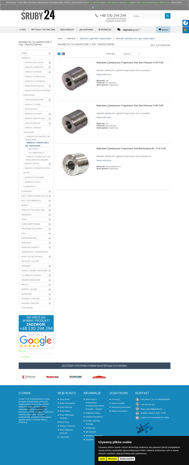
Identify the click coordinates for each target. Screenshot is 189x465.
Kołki (24, 219)
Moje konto (67, 393)
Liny (23, 233)
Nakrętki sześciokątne (33, 62)
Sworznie (26, 242)
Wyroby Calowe (29, 289)
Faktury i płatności (67, 426)
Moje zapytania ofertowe (66, 431)
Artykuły (26, 356)
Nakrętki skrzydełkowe (34, 86)
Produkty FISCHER (30, 261)
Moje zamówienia (67, 403)
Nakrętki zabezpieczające (35, 118)
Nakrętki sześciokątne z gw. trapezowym (37, 138)
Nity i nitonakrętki (30, 200)
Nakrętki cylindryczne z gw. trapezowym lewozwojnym (37, 158)
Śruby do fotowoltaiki (33, 210)
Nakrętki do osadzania (34, 177)
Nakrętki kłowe (30, 109)
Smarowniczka (28, 238)
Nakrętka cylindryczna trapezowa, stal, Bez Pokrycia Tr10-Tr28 (130, 63)
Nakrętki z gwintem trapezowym (32, 130)
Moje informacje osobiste (67, 416)
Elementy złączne (30, 298)
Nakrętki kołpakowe (33, 72)
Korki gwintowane (30, 224)
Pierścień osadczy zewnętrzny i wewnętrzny (34, 249)
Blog (22, 350)
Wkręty (25, 205)
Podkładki (26, 191)
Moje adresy (65, 411)
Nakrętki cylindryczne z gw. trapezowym (37, 144)
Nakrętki (25, 58)
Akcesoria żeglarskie (31, 228)
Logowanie (64, 437)
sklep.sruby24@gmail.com (151, 409)
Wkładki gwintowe (30, 280)
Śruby (24, 53)
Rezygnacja (90, 428)
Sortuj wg (110, 53)
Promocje (116, 399)
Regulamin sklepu (93, 413)
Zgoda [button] (102, 459)
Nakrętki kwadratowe (33, 100)
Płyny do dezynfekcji (31, 256)
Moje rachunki (66, 407)
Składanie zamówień (94, 435)
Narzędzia (26, 294)
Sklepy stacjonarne (120, 411)
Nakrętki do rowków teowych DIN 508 (36, 170)
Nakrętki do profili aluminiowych (32, 184)
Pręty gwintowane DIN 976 (34, 196)
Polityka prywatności (94, 417)
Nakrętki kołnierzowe (33, 67)
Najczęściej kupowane (121, 407)
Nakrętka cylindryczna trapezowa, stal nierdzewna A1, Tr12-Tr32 (131, 148)
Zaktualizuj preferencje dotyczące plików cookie (20, 464)
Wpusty (25, 284)
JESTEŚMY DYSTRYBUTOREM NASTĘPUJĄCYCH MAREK (94, 365)
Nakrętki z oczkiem (32, 104)
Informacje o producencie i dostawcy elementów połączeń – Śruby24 (95, 404)
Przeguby (26, 266)
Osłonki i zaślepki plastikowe (30, 305)
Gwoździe (26, 214)
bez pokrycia (33, 149)
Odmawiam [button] (112, 459)
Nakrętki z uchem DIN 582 (34, 76)
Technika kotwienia (31, 275)
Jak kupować (91, 431)
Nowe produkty (118, 403)
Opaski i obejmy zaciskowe (34, 270)
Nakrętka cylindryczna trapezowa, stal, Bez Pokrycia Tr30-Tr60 (130, 105)
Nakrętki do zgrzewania (34, 81)
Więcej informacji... (104, 74)
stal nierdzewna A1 (36, 153)
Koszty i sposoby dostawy (93, 422)
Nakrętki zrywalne (32, 123)
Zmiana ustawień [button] (127, 459)
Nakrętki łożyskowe (32, 114)
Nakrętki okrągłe (31, 163)
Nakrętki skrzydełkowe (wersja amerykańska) (36, 92)
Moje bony (64, 422)
